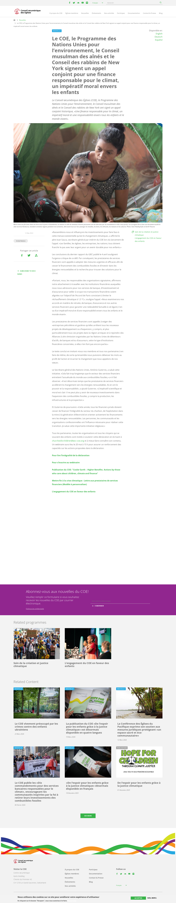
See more (88, 816)
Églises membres (71, 13)
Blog (160, 13)
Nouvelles (85, 13)
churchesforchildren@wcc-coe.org (68, 440)
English (159, 33)
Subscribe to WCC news (26, 272)
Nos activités (109, 13)
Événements (96, 13)
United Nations (20, 241)
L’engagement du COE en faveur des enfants (73, 491)
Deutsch (158, 36)
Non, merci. (152, 898)
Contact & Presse (149, 13)
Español (158, 39)
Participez (121, 13)
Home (14, 20)
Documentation (134, 13)
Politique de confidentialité (35, 609)
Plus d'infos (72, 901)
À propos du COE (56, 13)
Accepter (138, 898)
